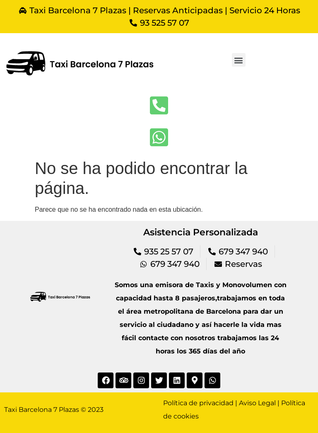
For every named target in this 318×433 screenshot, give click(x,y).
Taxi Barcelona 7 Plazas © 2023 (54, 410)
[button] (239, 60)
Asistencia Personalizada (200, 232)
